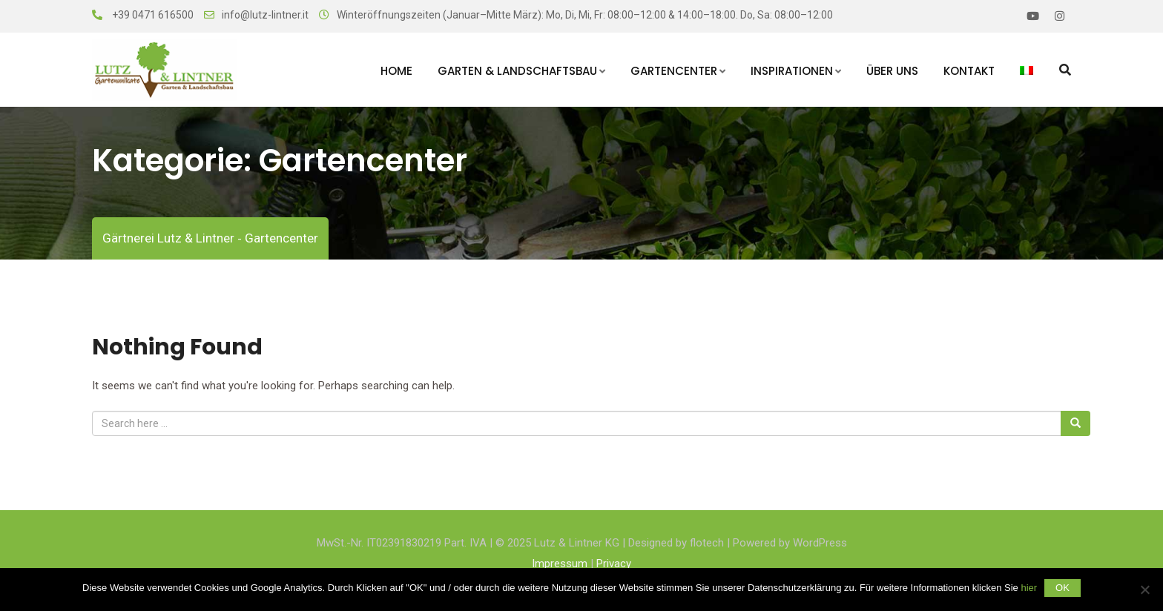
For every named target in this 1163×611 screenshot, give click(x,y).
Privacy (613, 563)
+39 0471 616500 (152, 15)
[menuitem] (1026, 69)
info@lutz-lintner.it (265, 15)
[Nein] (1144, 589)
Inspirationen (792, 71)
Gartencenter (673, 71)
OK (1062, 587)
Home (396, 71)
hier (1029, 587)
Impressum (559, 563)
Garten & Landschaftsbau (517, 71)
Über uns (892, 71)
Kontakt (969, 71)
